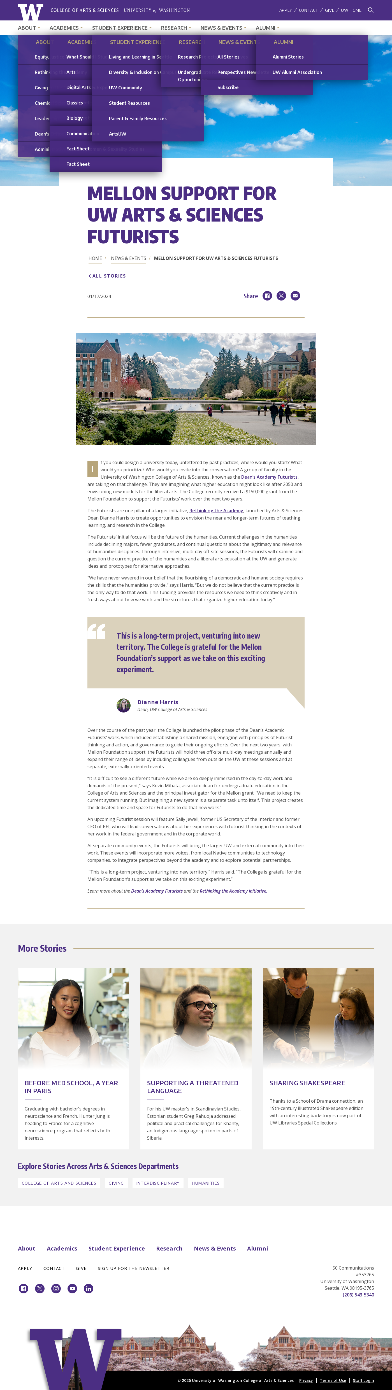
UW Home (351, 10)
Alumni (265, 27)
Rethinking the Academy (216, 510)
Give (329, 10)
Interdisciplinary (158, 1183)
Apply (285, 10)
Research (174, 27)
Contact (309, 10)
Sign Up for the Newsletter (134, 1268)
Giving (116, 1183)
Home (95, 258)
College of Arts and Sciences (59, 1183)
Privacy (306, 1380)
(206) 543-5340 (358, 1295)
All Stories (109, 276)
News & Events (221, 27)
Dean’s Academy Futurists (269, 477)
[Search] (370, 10)
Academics (64, 27)
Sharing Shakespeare (307, 1083)
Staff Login (363, 1380)
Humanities (206, 1183)
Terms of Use (333, 1380)
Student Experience (120, 27)
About (27, 27)
